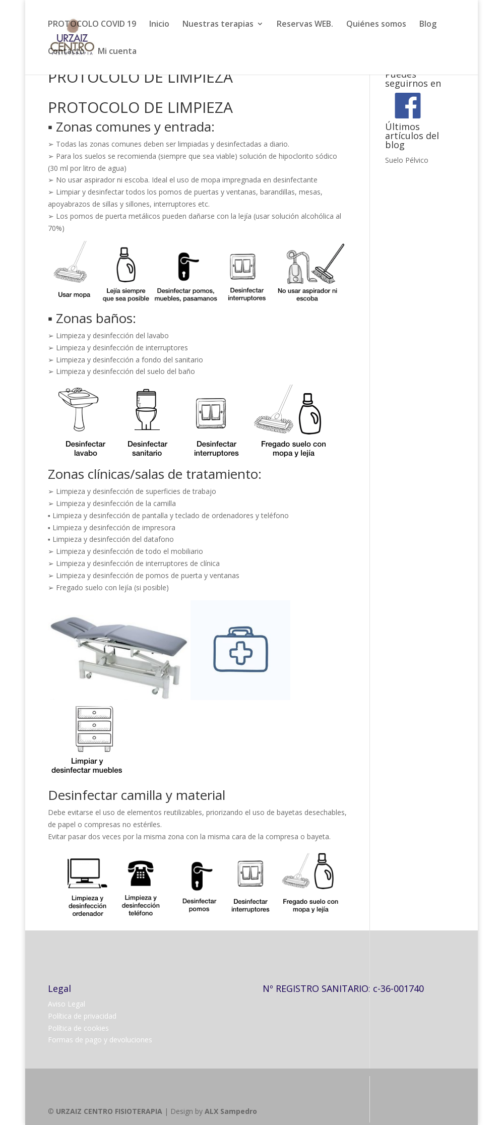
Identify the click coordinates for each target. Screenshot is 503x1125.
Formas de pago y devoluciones (100, 1039)
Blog (427, 24)
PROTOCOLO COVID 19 (92, 24)
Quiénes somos (376, 24)
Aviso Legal (66, 1004)
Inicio (159, 24)
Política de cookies (78, 1028)
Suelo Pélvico (406, 160)
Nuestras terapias (218, 24)
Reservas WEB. (305, 24)
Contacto (66, 51)
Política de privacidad (82, 1016)
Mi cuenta (117, 51)
